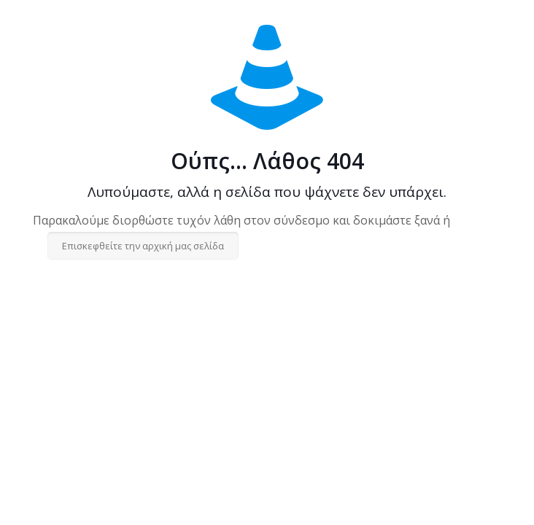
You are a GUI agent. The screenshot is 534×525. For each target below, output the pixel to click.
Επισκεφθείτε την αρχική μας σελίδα (143, 245)
